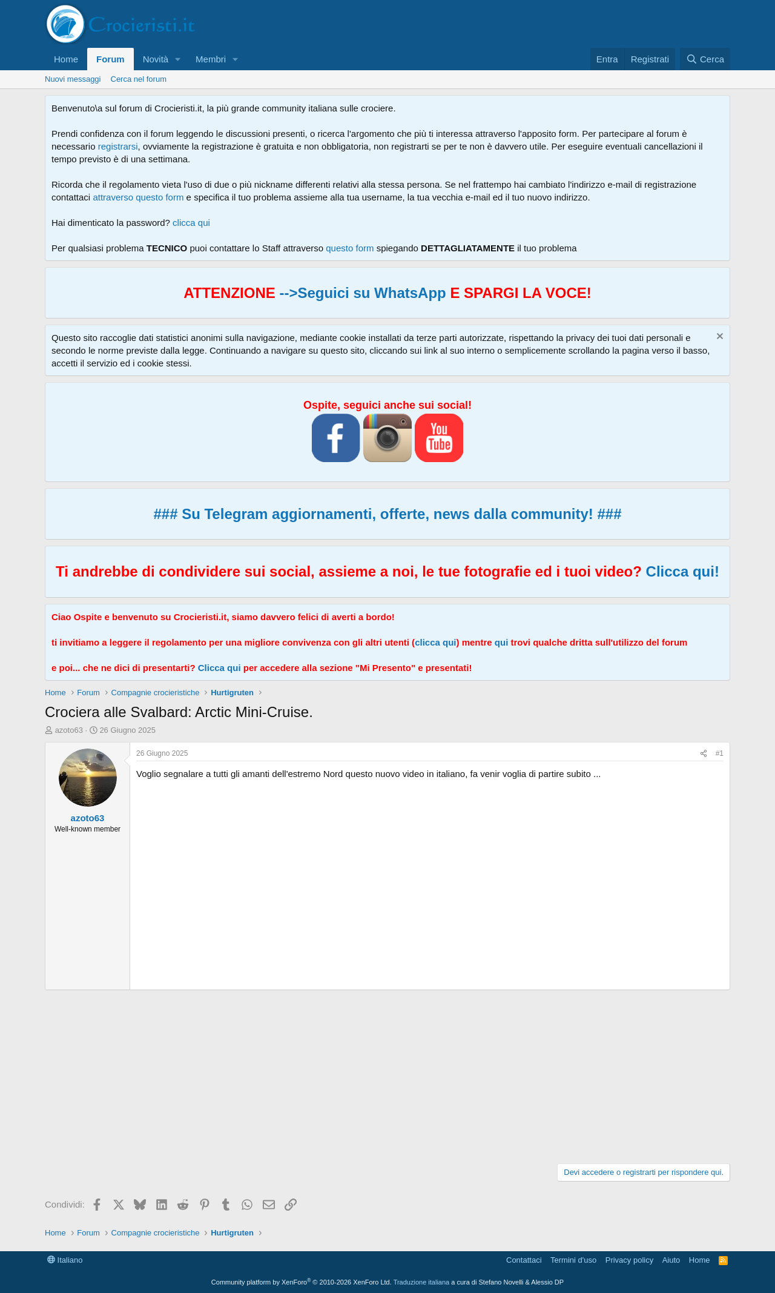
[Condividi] (703, 754)
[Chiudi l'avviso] (718, 337)
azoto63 (69, 730)
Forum (110, 59)
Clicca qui (219, 668)
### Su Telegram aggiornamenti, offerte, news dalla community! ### (387, 514)
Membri (211, 59)
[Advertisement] (387, 1075)
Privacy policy (629, 1260)
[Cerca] (705, 59)
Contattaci (524, 1260)
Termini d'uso (573, 1260)
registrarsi (118, 146)
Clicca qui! (682, 571)
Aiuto (671, 1260)
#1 (720, 753)
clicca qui (191, 222)
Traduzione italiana (422, 1282)
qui (502, 642)
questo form (350, 248)
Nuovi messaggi (73, 79)
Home (66, 59)
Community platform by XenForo (301, 1282)
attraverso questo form (138, 197)
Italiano (65, 1260)
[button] (178, 59)
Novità (156, 59)
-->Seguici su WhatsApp (360, 293)
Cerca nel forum (139, 79)
